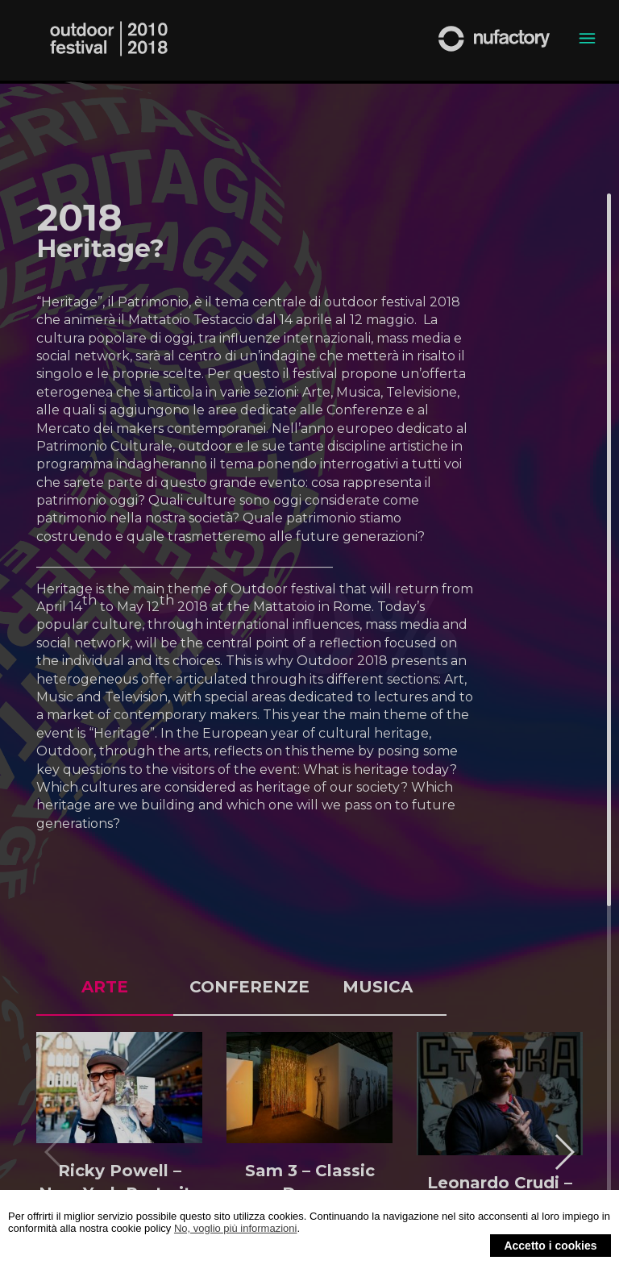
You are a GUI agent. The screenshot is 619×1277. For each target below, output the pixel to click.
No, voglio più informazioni (235, 1228)
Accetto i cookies (550, 1245)
